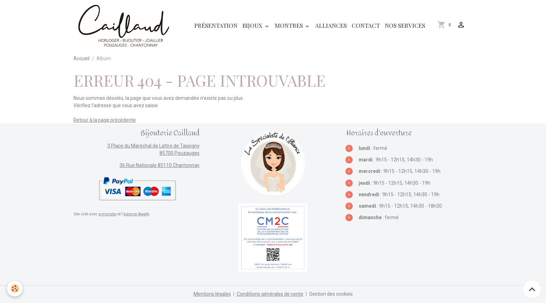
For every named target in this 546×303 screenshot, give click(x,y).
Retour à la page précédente (104, 120)
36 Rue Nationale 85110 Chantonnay (159, 165)
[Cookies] (15, 288)
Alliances (331, 25)
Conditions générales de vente (270, 294)
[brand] (125, 26)
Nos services (405, 25)
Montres (289, 25)
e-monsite (107, 214)
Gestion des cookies (331, 294)
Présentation (215, 25)
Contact (366, 25)
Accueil (81, 58)
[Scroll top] (532, 289)
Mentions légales (212, 294)
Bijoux (253, 25)
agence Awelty (136, 214)
